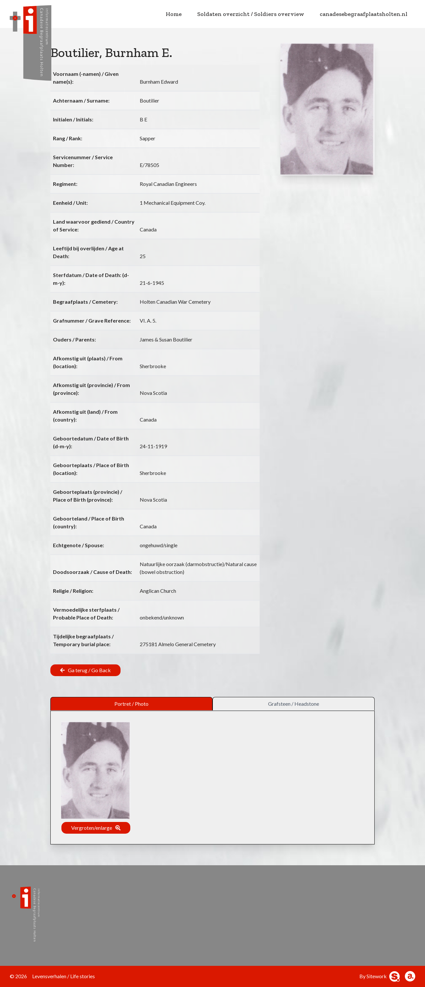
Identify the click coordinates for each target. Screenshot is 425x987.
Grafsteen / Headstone (293, 704)
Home (174, 14)
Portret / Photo (131, 704)
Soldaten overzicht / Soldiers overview (250, 14)
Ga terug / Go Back (89, 670)
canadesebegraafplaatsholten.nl (363, 14)
